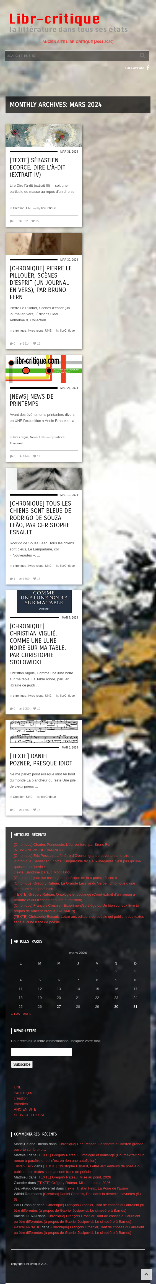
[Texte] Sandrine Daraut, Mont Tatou (42, 872)
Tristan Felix (23, 1166)
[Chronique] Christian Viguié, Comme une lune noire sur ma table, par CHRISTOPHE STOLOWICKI (38, 644)
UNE (29, 208)
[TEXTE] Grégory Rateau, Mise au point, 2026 (74, 1177)
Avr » (27, 1014)
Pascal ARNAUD (27, 1227)
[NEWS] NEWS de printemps (31, 400)
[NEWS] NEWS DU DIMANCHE (39, 850)
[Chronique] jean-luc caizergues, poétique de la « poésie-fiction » (65, 878)
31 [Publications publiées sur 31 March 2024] (135, 1006)
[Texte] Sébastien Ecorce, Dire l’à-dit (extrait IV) (37, 167)
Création (19, 208)
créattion (21, 1098)
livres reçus (35, 330)
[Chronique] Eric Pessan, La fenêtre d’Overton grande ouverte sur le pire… (73, 856)
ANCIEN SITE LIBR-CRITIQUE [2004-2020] (77, 42)
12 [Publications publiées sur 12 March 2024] (39, 989)
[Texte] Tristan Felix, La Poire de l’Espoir (97, 1188)
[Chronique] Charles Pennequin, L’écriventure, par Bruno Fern (63, 844)
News (34, 437)
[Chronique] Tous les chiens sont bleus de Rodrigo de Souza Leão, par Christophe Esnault (40, 518)
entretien (21, 1104)
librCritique (48, 208)
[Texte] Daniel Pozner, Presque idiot (41, 760)
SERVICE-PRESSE (29, 1115)
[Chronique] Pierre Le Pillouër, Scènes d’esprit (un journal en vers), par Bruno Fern (41, 283)
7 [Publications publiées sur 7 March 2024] (78, 980)
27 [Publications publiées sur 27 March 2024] (59, 1006)
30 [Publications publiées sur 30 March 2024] (116, 1006)
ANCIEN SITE (25, 1109)
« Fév (15, 1014)
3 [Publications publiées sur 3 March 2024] (135, 971)
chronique (19, 330)
